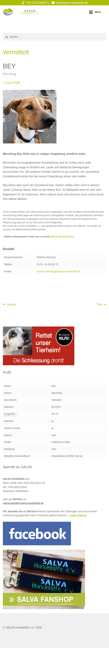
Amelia (11, 304)
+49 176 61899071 (34, 2)
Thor (101, 304)
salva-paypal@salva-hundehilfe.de (23, 503)
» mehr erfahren (77, 515)
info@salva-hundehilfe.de (69, 2)
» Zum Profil (11, 82)
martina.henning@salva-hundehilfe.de (58, 271)
